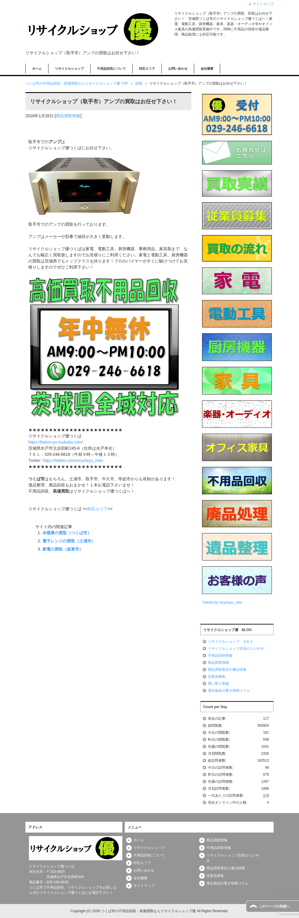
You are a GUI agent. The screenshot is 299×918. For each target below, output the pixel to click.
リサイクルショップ (69, 68)
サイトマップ (143, 886)
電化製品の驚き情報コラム (229, 690)
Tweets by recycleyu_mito (222, 602)
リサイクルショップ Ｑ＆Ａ (230, 642)
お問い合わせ (177, 68)
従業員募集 (216, 677)
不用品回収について (111, 68)
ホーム (37, 68)
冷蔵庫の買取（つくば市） (66, 532)
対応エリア (147, 68)
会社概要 (207, 68)
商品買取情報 (68, 115)
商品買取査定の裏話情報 (227, 670)
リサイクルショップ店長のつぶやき (236, 649)
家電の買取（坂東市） (62, 549)
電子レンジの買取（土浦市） (68, 541)
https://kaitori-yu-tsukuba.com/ (55, 442)
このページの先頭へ (274, 906)
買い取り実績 (218, 684)
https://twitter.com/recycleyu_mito (73, 460)
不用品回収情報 (220, 656)
